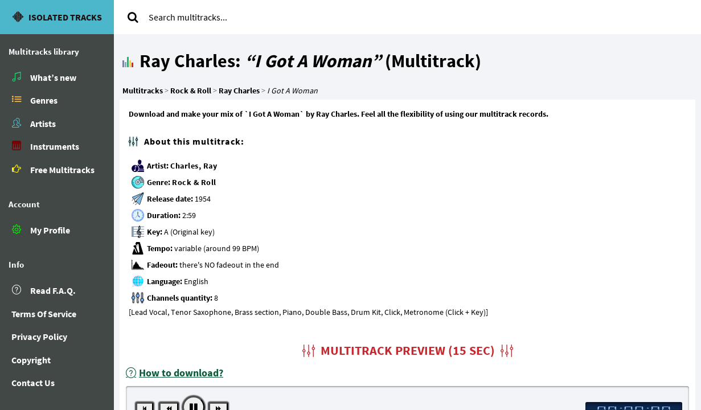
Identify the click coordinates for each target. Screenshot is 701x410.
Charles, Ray (193, 166)
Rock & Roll (194, 182)
